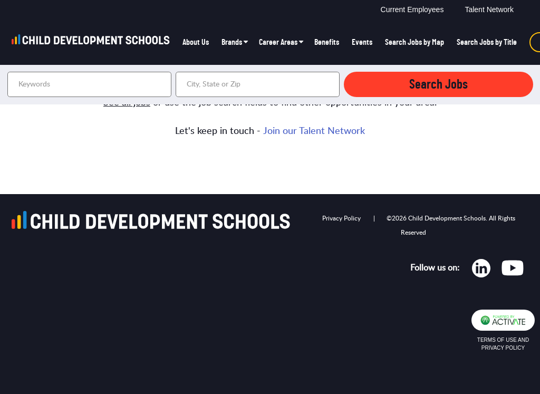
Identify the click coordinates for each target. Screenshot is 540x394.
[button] (330, 84)
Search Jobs (438, 84)
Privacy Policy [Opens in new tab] (341, 218)
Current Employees (412, 9)
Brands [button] (231, 42)
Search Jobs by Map (414, 42)
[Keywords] (89, 84)
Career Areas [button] (278, 42)
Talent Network (489, 9)
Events (362, 42)
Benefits (326, 42)
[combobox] (258, 84)
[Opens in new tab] (481, 270)
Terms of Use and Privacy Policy (503, 344)
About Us (195, 42)
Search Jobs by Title (487, 42)
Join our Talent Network (314, 131)
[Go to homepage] (94, 42)
